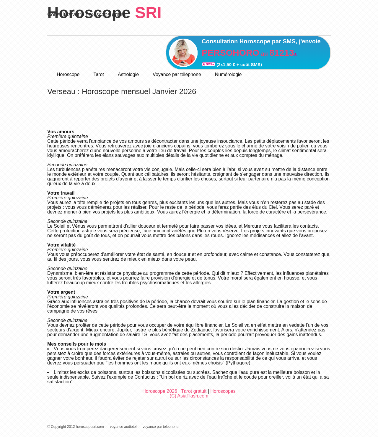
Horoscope (68, 74)
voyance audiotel (123, 427)
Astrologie (128, 74)
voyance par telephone (160, 427)
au (248, 53)
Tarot (98, 74)
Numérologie (228, 74)
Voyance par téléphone (177, 74)
